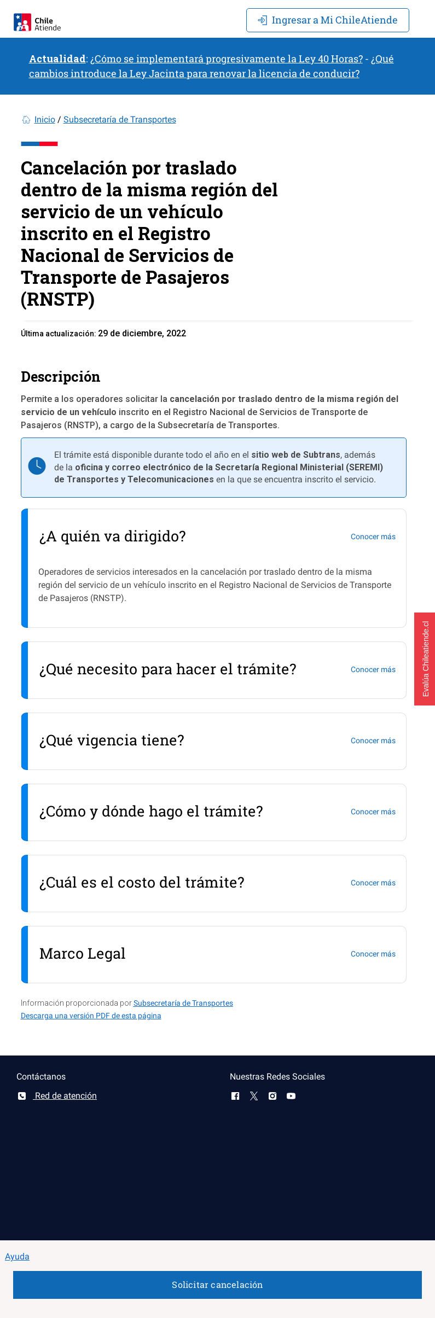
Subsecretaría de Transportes (119, 119)
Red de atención (56, 1095)
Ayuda (17, 1256)
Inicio (44, 119)
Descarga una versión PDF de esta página (91, 1015)
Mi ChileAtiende (328, 19)
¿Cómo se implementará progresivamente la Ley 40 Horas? (226, 58)
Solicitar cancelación (217, 1284)
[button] (424, 659)
